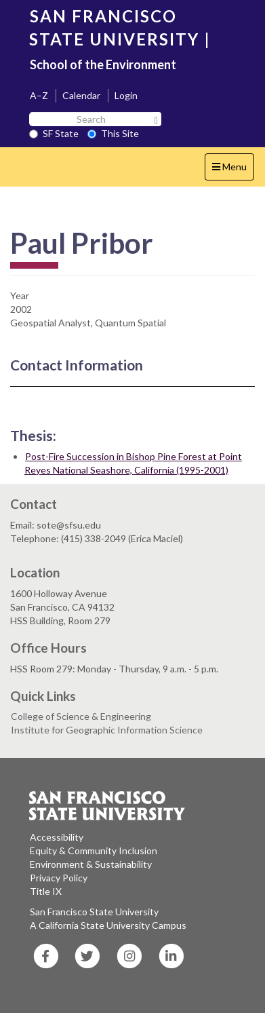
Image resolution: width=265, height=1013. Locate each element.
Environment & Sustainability (91, 864)
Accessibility (56, 837)
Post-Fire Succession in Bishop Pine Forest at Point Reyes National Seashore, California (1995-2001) (133, 463)
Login (126, 95)
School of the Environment (103, 64)
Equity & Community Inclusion (93, 850)
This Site (113, 133)
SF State (54, 133)
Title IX (46, 891)
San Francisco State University (94, 911)
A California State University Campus (108, 925)
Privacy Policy (58, 877)
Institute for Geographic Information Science (107, 729)
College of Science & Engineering (81, 716)
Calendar (81, 95)
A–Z (39, 95)
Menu (232, 169)
